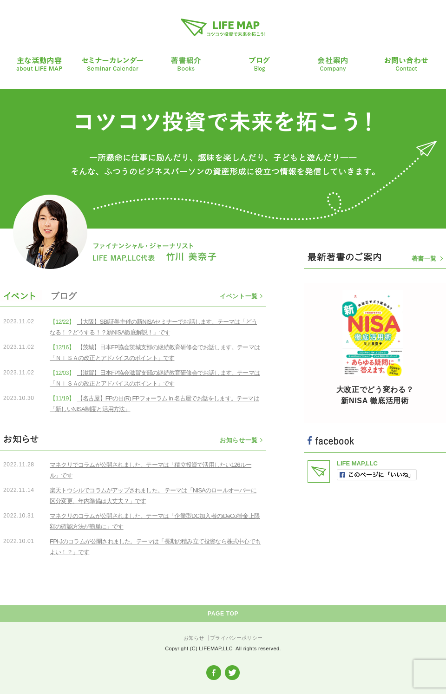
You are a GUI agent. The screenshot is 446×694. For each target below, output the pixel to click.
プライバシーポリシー (236, 638)
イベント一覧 (239, 296)
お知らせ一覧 (239, 440)
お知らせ (194, 638)
